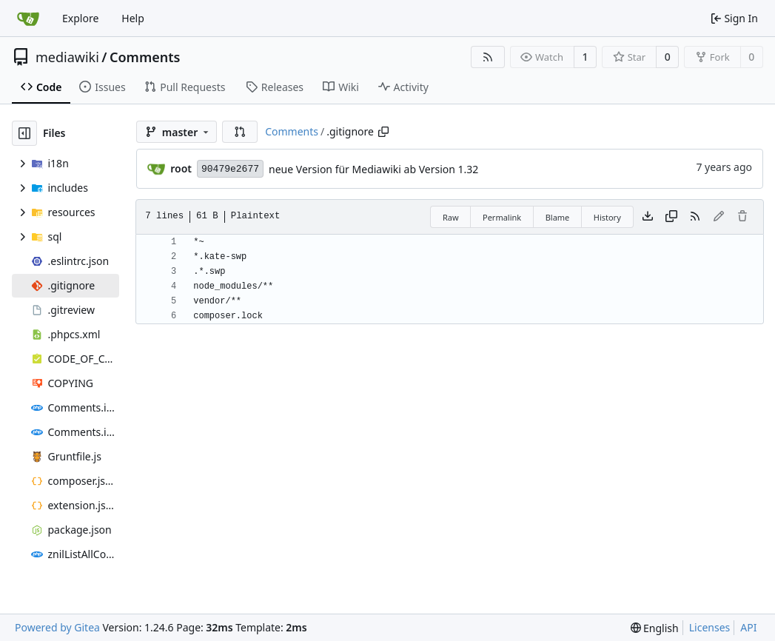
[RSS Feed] (488, 57)
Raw (451, 217)
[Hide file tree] (24, 133)
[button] (240, 132)
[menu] (655, 628)
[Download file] (648, 216)
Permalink (502, 217)
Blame (558, 217)
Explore (80, 18)
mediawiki (67, 57)
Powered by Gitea (57, 627)
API (748, 627)
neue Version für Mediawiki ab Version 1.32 (373, 169)
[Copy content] (671, 216)
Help (132, 18)
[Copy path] (383, 132)
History (607, 217)
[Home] (28, 18)
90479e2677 (230, 169)
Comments (145, 57)
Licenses (710, 627)
